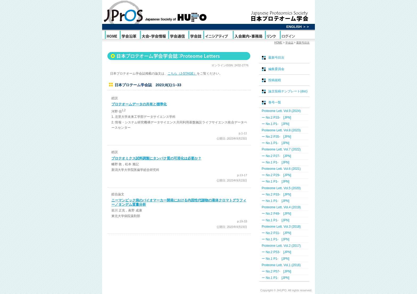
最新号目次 (303, 42)
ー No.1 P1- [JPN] (275, 124)
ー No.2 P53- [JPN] (276, 252)
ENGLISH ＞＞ (298, 27)
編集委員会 (276, 69)
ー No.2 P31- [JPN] (276, 233)
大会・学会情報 (153, 36)
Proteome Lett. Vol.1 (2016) (281, 265)
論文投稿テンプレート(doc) (287, 91)
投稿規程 (274, 80)
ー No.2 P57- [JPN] (276, 271)
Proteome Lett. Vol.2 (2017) (281, 246)
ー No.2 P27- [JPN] (276, 156)
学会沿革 (129, 36)
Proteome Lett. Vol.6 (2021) (281, 169)
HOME (112, 36)
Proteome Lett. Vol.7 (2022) (281, 149)
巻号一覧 (274, 102)
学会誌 (195, 36)
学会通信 (177, 36)
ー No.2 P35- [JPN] (276, 137)
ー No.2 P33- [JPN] (276, 117)
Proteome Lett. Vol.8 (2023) (281, 130)
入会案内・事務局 (248, 36)
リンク (272, 36)
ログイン (288, 36)
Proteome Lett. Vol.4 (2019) (281, 207)
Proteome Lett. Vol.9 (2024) (281, 111)
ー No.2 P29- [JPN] (276, 175)
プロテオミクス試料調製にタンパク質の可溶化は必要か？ (156, 158)
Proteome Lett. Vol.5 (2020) (281, 188)
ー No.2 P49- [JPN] (276, 213)
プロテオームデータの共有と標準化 (139, 104)
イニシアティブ (217, 36)
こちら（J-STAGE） (182, 73)
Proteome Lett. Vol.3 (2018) (281, 226)
